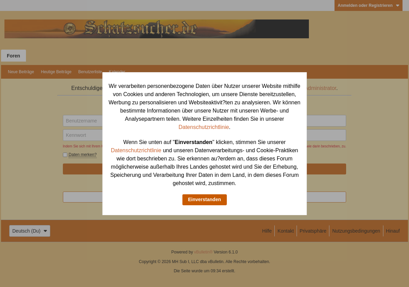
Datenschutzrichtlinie (203, 127)
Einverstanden (204, 199)
